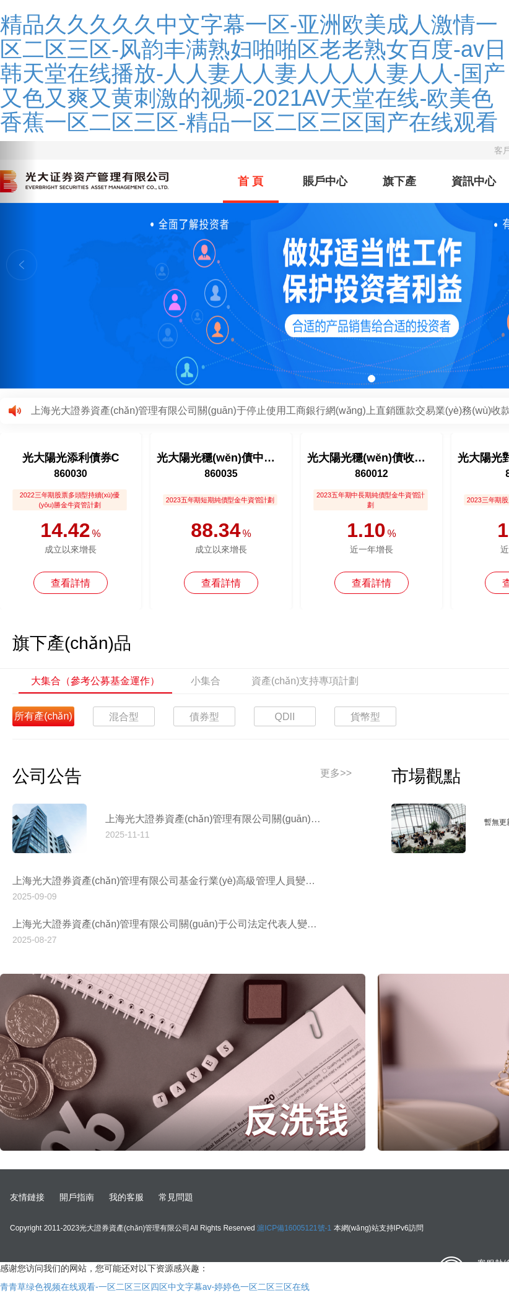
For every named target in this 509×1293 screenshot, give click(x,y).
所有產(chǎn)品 (43, 718)
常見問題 (176, 1197)
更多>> (336, 773)
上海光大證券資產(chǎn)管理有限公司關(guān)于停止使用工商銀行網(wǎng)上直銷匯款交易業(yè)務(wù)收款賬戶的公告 (213, 819)
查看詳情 (70, 583)
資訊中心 (473, 181)
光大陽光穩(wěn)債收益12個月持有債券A (371, 458)
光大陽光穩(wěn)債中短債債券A (221, 458)
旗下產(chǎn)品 (399, 189)
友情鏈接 (27, 1197)
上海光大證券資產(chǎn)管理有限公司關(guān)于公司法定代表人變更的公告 (167, 924)
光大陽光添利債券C (71, 458)
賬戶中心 (325, 181)
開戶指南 (76, 1197)
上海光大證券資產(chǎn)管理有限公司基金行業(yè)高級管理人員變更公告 (167, 880)
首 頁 (250, 181)
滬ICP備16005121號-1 (294, 1228)
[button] (18, 265)
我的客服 (126, 1197)
